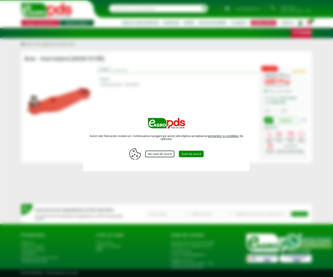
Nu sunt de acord (160, 154)
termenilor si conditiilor (223, 136)
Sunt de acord (191, 154)
